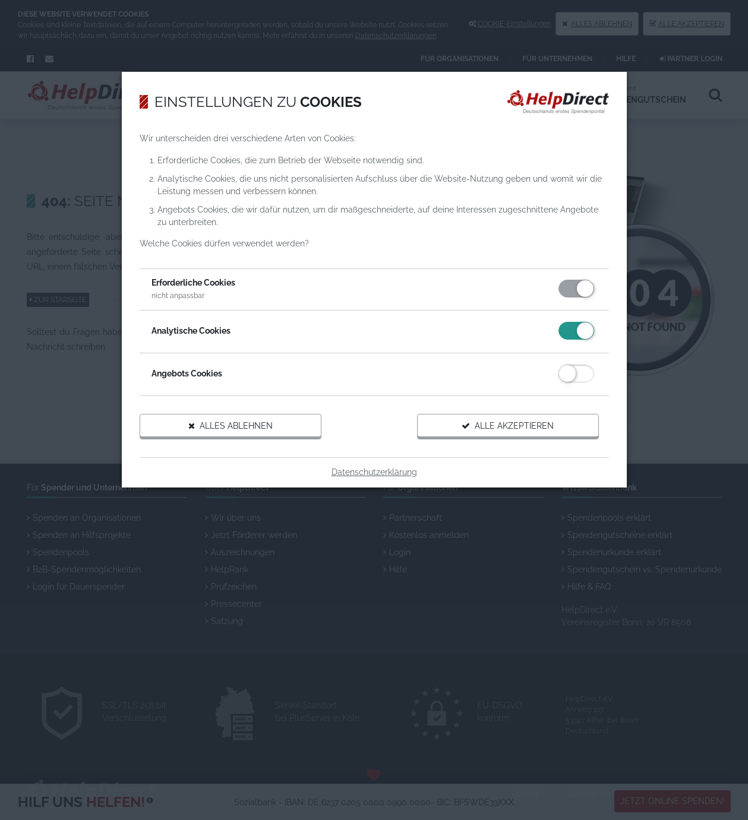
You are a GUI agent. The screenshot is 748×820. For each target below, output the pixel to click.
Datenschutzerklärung (374, 472)
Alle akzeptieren (508, 425)
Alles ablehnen (230, 425)
